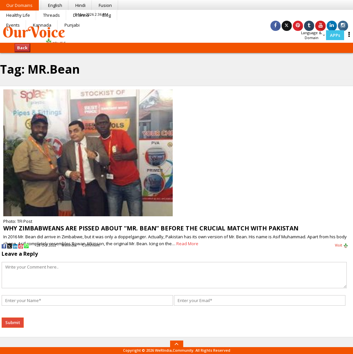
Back (22, 48)
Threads (51, 15)
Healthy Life (18, 15)
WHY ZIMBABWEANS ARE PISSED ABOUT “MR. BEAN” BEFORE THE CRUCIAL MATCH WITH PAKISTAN (150, 228)
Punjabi (72, 25)
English (55, 5)
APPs (335, 35)
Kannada (42, 25)
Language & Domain (313, 35)
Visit (341, 245)
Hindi (80, 5)
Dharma (81, 15)
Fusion (105, 5)
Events (13, 25)
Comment (91, 245)
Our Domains (19, 5)
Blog (106, 15)
